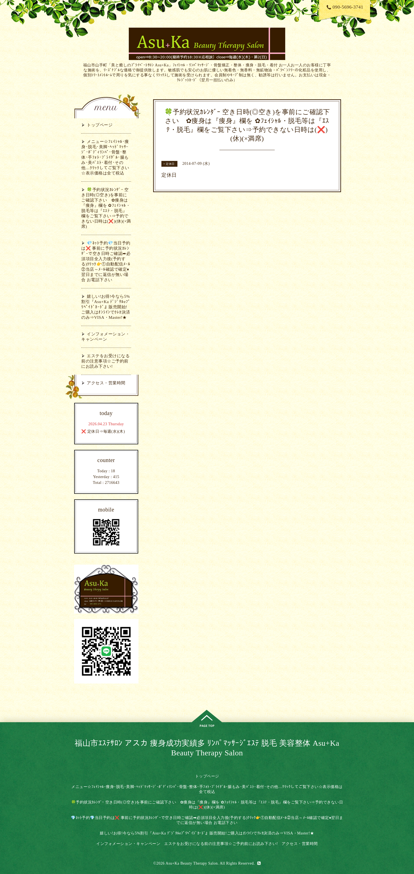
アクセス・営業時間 (106, 383)
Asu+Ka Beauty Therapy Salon (192, 863)
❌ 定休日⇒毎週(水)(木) (103, 431)
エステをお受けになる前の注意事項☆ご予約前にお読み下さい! (105, 361)
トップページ (99, 125)
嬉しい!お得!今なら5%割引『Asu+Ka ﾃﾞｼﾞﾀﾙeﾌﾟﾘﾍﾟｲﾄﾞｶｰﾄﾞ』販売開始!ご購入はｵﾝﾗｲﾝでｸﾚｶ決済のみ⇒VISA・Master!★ (105, 307)
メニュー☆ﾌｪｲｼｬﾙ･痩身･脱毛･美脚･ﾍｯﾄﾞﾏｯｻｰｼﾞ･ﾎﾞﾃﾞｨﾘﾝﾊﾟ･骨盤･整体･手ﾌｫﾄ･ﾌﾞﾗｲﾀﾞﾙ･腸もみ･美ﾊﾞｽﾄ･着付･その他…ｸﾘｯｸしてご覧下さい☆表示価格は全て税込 (105, 157)
